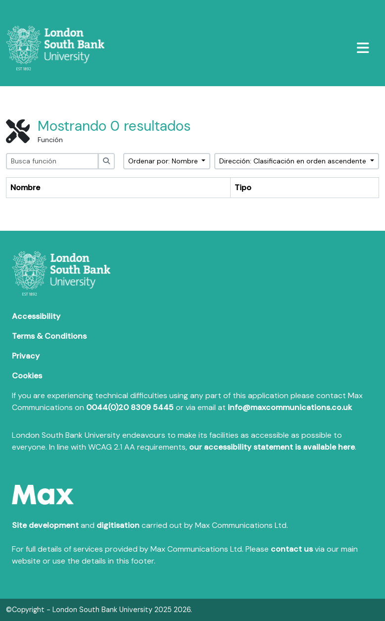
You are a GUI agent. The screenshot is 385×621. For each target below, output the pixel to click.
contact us (292, 549)
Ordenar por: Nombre (164, 160)
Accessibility (36, 316)
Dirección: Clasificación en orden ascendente (293, 160)
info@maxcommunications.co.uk (290, 407)
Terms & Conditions (49, 336)
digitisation (118, 525)
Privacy (26, 356)
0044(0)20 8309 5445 (130, 407)
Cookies (27, 375)
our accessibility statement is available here (272, 447)
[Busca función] (52, 161)
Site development (45, 525)
